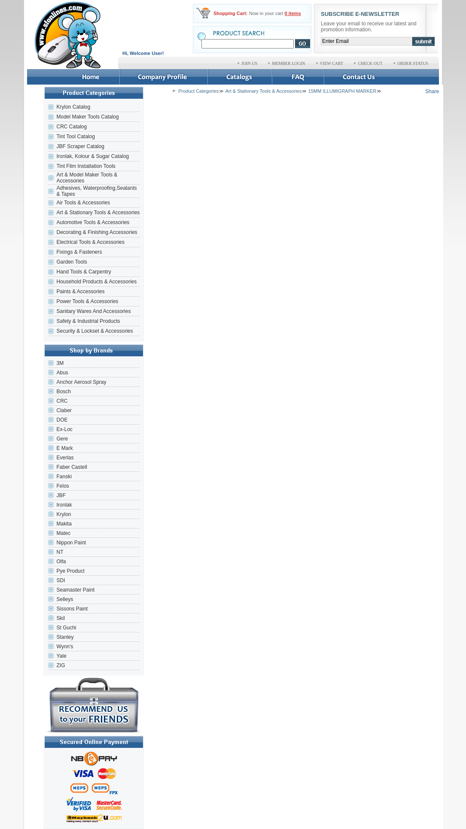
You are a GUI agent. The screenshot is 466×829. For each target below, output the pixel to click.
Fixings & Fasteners (79, 252)
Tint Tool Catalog (75, 137)
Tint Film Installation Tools (85, 166)
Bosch (63, 392)
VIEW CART (332, 63)
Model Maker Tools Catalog (87, 117)
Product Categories (198, 91)
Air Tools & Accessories (83, 203)
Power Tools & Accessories (87, 301)
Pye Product (70, 571)
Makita (63, 524)
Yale (61, 656)
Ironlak (64, 505)
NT (59, 552)
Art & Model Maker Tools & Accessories (86, 178)
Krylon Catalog (73, 107)
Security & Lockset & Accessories (94, 331)
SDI (60, 580)
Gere (62, 439)
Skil (60, 618)
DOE (61, 420)
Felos (62, 486)
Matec (63, 533)
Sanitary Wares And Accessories (93, 311)
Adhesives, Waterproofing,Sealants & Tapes (96, 191)
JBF (60, 495)
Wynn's (64, 647)
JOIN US (249, 63)
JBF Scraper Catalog (80, 146)
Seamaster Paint (75, 590)
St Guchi (66, 628)
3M (60, 363)
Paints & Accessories (81, 291)
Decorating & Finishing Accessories (96, 232)
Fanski (63, 477)
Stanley (64, 637)
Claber (63, 410)
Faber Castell (71, 467)
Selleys (64, 599)
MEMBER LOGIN (288, 63)
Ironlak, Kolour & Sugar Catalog (92, 156)
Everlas (64, 458)
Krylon (63, 514)
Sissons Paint (72, 609)
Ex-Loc (64, 429)
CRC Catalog (71, 127)
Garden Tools (71, 262)
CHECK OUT (370, 63)
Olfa (61, 562)
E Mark (64, 448)
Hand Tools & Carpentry (83, 272)
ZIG (60, 665)
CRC (61, 401)
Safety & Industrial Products (88, 321)
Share (432, 91)
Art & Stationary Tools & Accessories (98, 213)
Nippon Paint (71, 543)
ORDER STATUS (412, 63)
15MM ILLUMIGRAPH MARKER (342, 91)
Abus (62, 373)
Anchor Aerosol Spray (81, 382)
